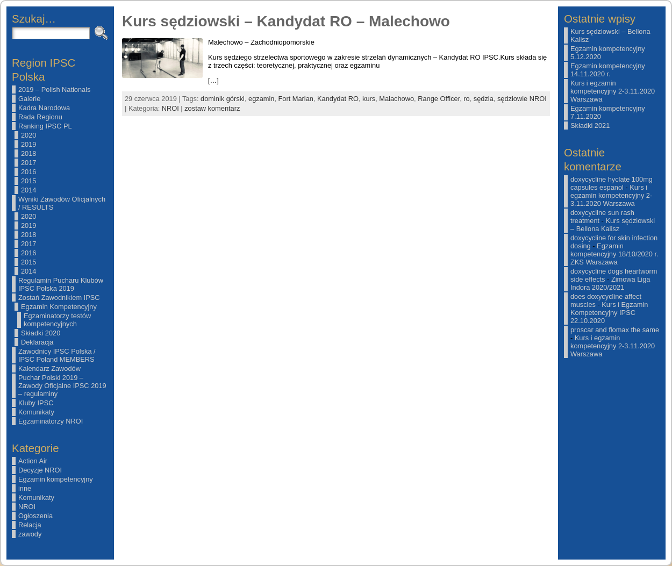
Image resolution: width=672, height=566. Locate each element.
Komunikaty (36, 412)
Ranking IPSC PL (45, 126)
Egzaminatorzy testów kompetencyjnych (57, 320)
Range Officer (439, 99)
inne (24, 488)
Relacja (29, 525)
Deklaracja (37, 342)
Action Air (32, 461)
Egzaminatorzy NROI (50, 421)
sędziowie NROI (522, 99)
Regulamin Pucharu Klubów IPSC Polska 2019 (60, 284)
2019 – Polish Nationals (54, 89)
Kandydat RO (338, 99)
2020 (28, 135)
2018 (28, 153)
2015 (28, 181)
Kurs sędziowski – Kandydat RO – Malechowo (286, 21)
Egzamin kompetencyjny (55, 479)
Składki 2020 (40, 333)
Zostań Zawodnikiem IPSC (59, 297)
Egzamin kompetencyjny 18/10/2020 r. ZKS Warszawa (614, 254)
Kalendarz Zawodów (49, 368)
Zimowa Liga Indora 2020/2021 (610, 283)
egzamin (261, 99)
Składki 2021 (590, 125)
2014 (28, 190)
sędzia (484, 99)
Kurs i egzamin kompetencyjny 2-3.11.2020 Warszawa (612, 91)
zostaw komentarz (212, 108)
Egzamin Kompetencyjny (59, 307)
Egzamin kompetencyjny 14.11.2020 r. (607, 70)
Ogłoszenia (35, 516)
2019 (28, 144)
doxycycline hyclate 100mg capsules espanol (611, 183)
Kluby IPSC (35, 403)
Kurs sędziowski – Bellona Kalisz (612, 225)
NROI (26, 507)
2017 (28, 163)
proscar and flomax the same (614, 330)
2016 (28, 172)
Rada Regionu (40, 117)
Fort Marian (295, 99)
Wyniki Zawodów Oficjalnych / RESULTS (61, 203)
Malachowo (396, 99)
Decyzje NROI (40, 470)
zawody (29, 534)
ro (466, 99)
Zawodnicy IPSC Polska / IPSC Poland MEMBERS (57, 355)
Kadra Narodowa (44, 108)
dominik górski (223, 99)
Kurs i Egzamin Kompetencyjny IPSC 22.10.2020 (609, 312)
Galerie (29, 99)
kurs (368, 99)
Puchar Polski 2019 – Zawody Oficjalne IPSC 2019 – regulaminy (62, 386)
